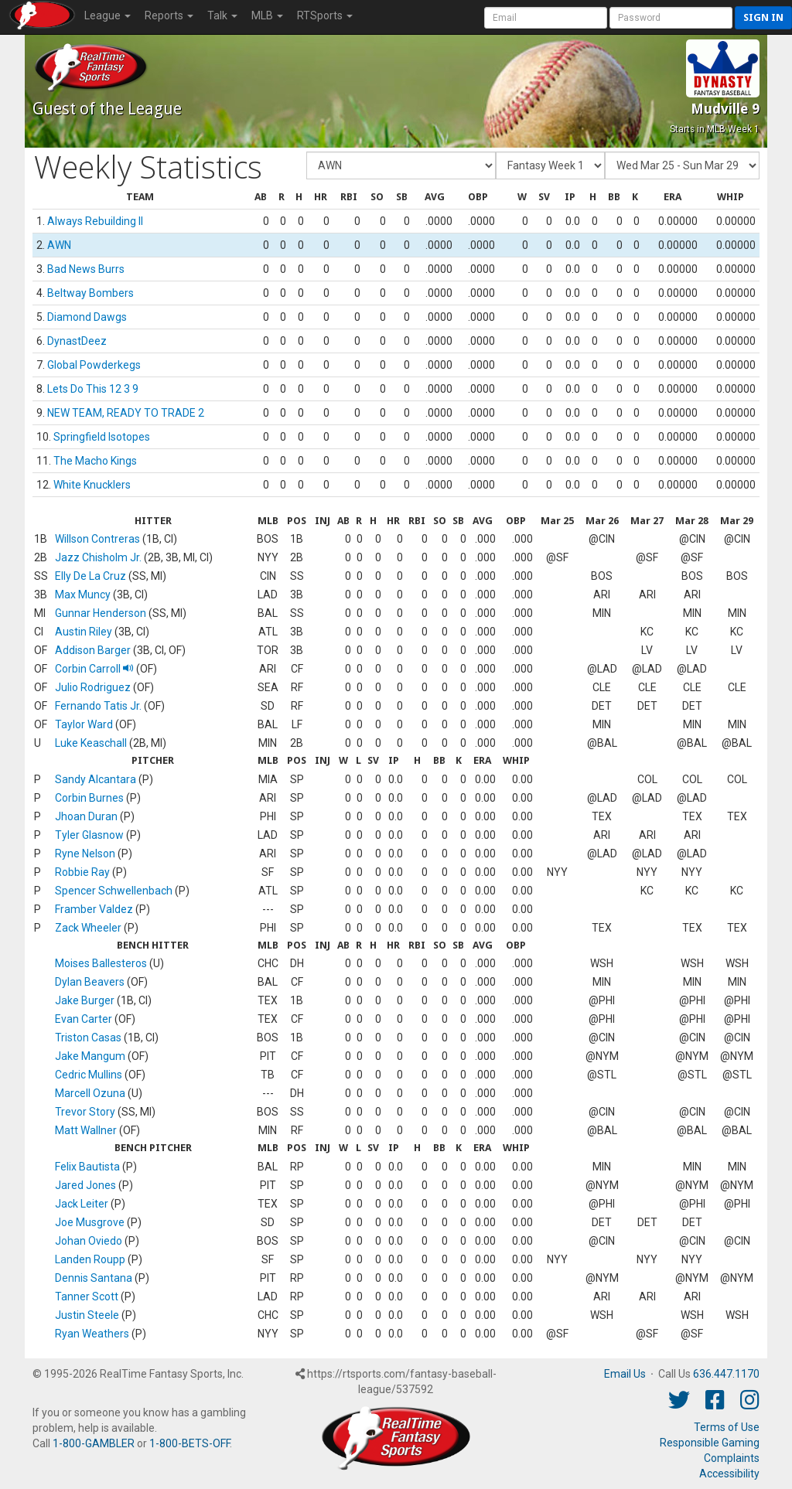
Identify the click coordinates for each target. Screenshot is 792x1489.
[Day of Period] (682, 165)
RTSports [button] (325, 15)
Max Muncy (83, 594)
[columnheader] (140, 197)
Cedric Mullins (88, 1074)
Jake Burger (84, 1000)
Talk (222, 15)
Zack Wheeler (88, 928)
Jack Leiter (81, 1204)
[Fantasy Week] (550, 165)
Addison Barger (93, 650)
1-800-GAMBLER (94, 1443)
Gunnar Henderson (100, 613)
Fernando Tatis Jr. (98, 706)
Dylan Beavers (90, 982)
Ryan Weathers (92, 1333)
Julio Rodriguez (93, 687)
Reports (169, 15)
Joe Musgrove (90, 1222)
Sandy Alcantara (95, 779)
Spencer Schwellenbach (113, 890)
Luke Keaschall (91, 743)
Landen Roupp (90, 1259)
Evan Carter (83, 1019)
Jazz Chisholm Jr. (98, 557)
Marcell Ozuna (90, 1093)
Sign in (763, 17)
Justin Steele (87, 1315)
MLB (267, 15)
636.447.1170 (726, 1374)
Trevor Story (85, 1112)
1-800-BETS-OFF (189, 1443)
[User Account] (545, 18)
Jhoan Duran (86, 816)
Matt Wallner (86, 1130)
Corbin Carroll (94, 669)
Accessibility (729, 1473)
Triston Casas (88, 1037)
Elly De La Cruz (90, 576)
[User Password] (670, 18)
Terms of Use (727, 1427)
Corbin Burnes (89, 798)
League (107, 15)
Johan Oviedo (88, 1241)
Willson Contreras (97, 539)
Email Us (625, 1374)
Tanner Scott (86, 1296)
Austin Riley (83, 631)
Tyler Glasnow (89, 835)
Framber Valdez (94, 909)
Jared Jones (85, 1185)
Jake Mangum (90, 1056)
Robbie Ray (82, 872)
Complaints (732, 1458)
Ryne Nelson (85, 853)
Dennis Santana (93, 1278)
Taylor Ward (84, 724)
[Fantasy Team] (401, 165)
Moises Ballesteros (101, 963)
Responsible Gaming (710, 1442)
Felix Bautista (87, 1166)
